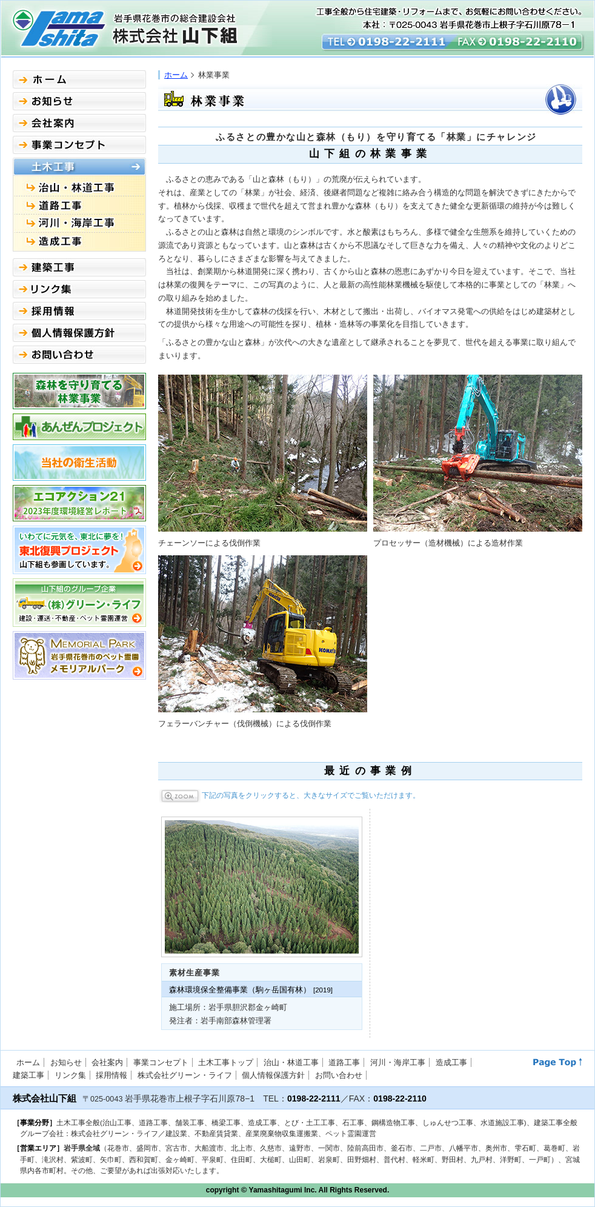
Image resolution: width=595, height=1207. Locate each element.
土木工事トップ (225, 1062)
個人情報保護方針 (79, 333)
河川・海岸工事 (397, 1062)
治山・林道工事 (291, 1062)
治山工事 (79, 186)
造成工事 (79, 242)
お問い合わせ (79, 355)
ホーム (176, 74)
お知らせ (79, 101)
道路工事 (79, 205)
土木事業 (79, 167)
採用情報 (79, 311)
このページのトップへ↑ (557, 1062)
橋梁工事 (79, 224)
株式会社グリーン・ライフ (185, 1075)
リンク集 (79, 289)
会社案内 (79, 123)
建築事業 (79, 267)
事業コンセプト (79, 145)
